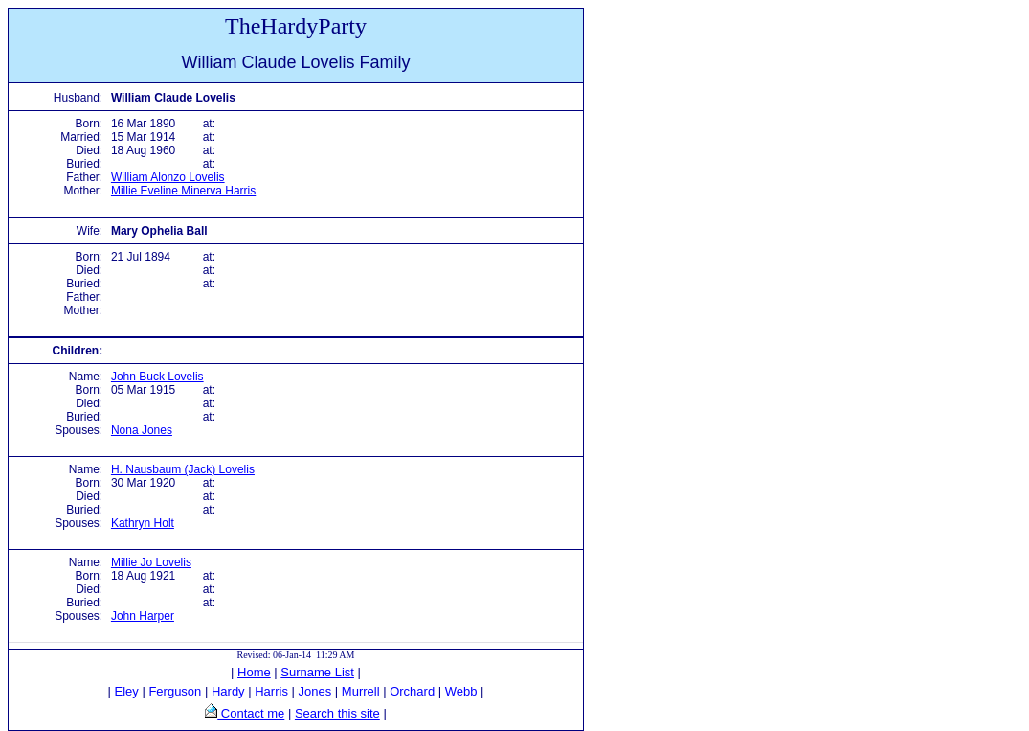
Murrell (361, 691)
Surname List (317, 672)
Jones (315, 691)
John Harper (142, 616)
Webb (461, 691)
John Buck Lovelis (157, 376)
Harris (271, 691)
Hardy (228, 691)
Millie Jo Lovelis (151, 562)
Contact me (250, 713)
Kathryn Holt (142, 523)
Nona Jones (141, 430)
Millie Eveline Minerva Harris (183, 190)
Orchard (412, 691)
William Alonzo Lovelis (168, 177)
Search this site (337, 713)
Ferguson (174, 691)
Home (254, 672)
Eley (127, 691)
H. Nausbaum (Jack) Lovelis (183, 469)
